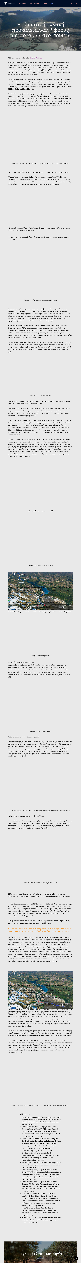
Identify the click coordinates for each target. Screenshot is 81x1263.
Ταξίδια (40, 19)
